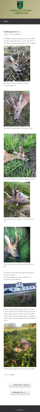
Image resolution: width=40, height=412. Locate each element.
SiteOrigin (19, 410)
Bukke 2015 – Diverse (20, 385)
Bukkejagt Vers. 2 (20, 392)
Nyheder (12, 374)
